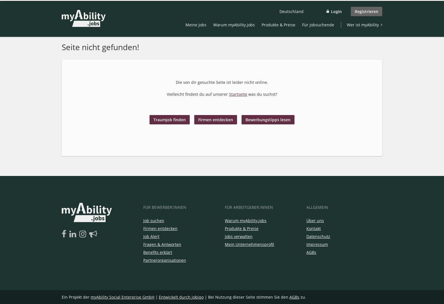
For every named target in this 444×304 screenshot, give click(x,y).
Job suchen (153, 220)
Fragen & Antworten (162, 244)
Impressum (317, 244)
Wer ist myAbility (363, 24)
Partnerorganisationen (164, 260)
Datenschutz (318, 236)
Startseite (238, 94)
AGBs (311, 252)
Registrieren (366, 11)
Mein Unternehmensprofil (249, 244)
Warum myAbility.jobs (234, 24)
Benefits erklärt (157, 252)
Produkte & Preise (278, 24)
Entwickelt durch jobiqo (181, 297)
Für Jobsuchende (318, 24)
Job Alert (151, 236)
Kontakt (313, 228)
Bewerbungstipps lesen (268, 119)
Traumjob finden (169, 119)
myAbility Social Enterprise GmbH (122, 297)
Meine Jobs (195, 24)
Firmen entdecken (215, 119)
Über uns (315, 220)
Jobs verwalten (239, 236)
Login (336, 11)
